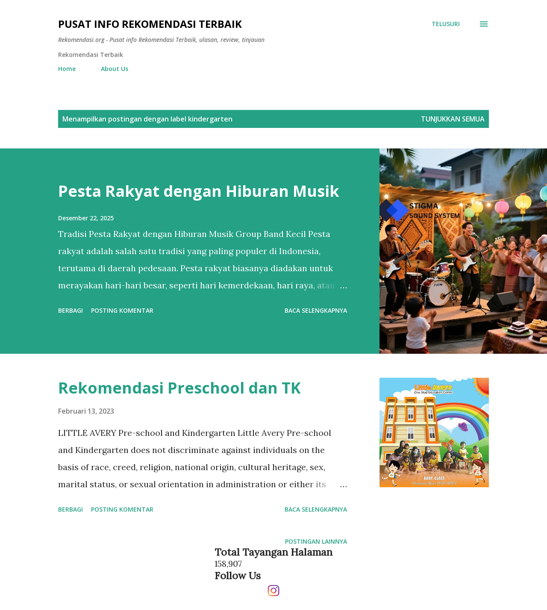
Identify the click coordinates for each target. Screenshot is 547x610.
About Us (114, 69)
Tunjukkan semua (453, 119)
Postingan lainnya (316, 541)
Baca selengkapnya (316, 310)
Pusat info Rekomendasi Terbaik (150, 24)
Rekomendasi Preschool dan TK (179, 387)
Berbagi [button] (70, 310)
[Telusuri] (446, 24)
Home (67, 69)
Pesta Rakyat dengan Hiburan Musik (198, 191)
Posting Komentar (122, 310)
